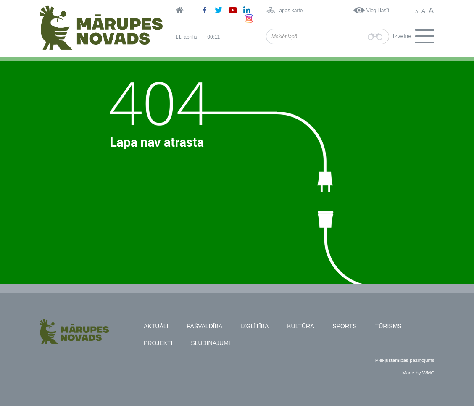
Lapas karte (289, 10)
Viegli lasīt (377, 10)
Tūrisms (388, 326)
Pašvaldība (204, 326)
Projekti (158, 343)
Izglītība (255, 326)
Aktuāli (156, 326)
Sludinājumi (210, 343)
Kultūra (300, 326)
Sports (344, 326)
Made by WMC (418, 372)
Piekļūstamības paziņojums (404, 360)
